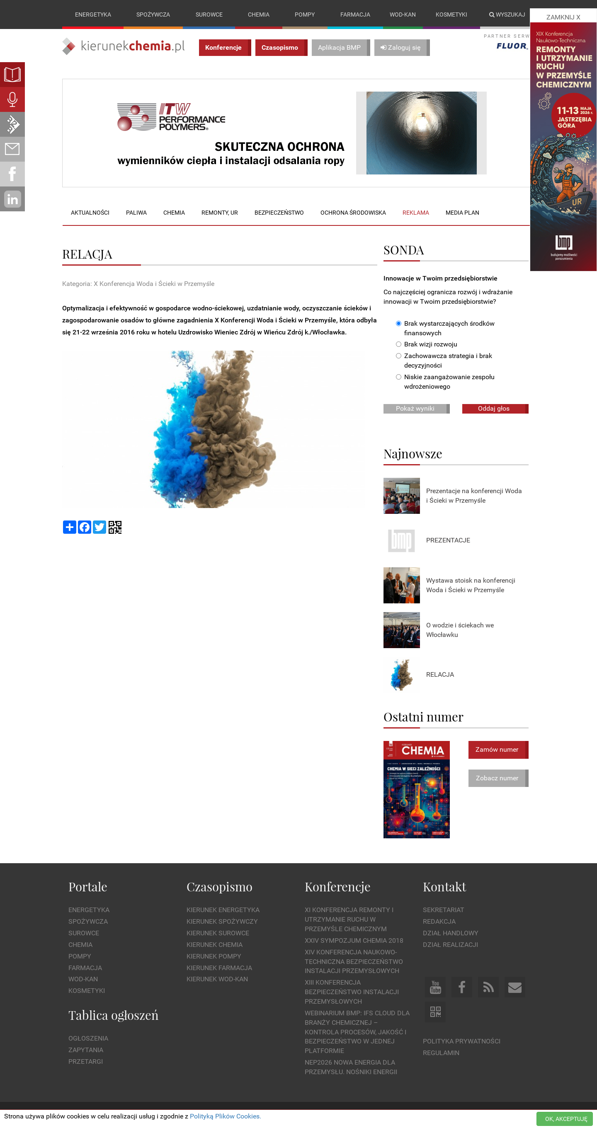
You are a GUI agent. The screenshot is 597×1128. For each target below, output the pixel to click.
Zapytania (85, 1050)
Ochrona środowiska (353, 212)
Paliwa (136, 212)
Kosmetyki (451, 14)
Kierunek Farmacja (219, 968)
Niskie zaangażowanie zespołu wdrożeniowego (445, 381)
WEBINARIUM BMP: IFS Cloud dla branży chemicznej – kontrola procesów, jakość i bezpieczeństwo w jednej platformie (357, 1032)
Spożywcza (153, 14)
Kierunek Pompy (214, 956)
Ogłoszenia (88, 1039)
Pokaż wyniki (415, 408)
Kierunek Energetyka (223, 910)
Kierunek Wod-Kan (217, 979)
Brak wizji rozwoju (426, 345)
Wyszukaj (507, 14)
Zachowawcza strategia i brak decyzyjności (444, 361)
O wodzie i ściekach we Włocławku (460, 630)
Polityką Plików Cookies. (225, 1116)
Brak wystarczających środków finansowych (445, 328)
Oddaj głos (494, 408)
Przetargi (85, 1061)
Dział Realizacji (450, 945)
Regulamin (441, 1053)
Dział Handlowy (450, 933)
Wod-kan (403, 14)
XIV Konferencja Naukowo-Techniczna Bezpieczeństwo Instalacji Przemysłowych (354, 961)
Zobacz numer (497, 778)
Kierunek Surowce (218, 933)
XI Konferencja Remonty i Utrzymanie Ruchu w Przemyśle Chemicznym (349, 919)
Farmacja (355, 14)
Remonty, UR (219, 212)
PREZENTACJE (448, 541)
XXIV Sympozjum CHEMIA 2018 (354, 940)
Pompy (305, 14)
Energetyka (93, 14)
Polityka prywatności (461, 1041)
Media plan (462, 212)
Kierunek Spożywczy (222, 921)
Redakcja (439, 921)
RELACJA (440, 675)
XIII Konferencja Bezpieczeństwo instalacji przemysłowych (352, 992)
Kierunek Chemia (215, 945)
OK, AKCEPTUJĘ (566, 1119)
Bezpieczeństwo (279, 212)
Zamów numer (497, 749)
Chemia (258, 14)
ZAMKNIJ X (563, 17)
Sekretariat (443, 910)
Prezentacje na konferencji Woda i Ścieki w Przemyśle (474, 495)
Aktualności (90, 212)
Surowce (209, 14)
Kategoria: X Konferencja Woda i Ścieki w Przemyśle (138, 284)
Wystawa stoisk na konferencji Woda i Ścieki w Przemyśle (470, 585)
